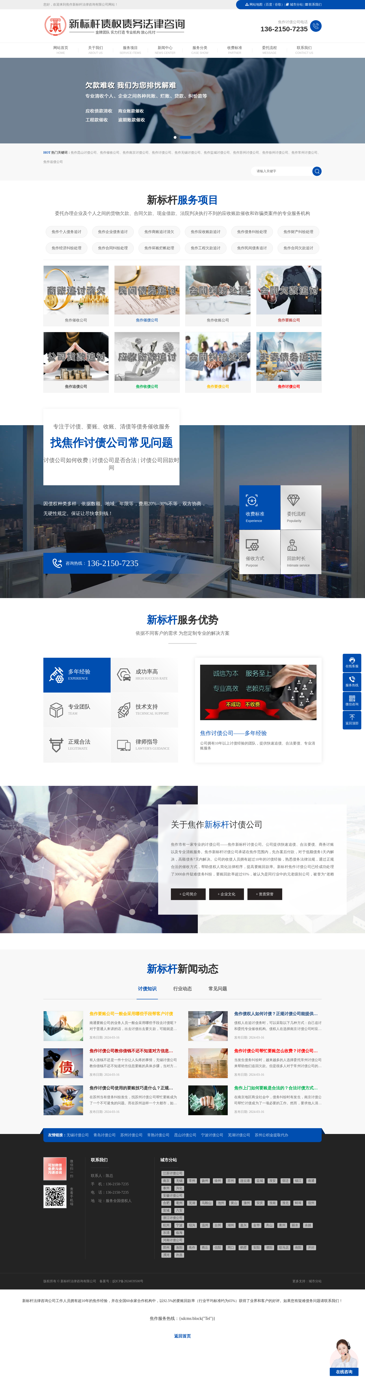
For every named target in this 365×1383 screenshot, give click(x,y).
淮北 (285, 1203)
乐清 (166, 1232)
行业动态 (182, 988)
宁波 (179, 1225)
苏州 (230, 1180)
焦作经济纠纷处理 (66, 248)
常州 (192, 1180)
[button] (175, 137)
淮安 (272, 1180)
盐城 (259, 1180)
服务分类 (199, 50)
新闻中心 (165, 50)
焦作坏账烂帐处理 (159, 248)
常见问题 (217, 988)
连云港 (245, 1180)
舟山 (269, 1225)
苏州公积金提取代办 (271, 1135)
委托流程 (269, 50)
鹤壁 (243, 1247)
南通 (311, 1180)
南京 (166, 1180)
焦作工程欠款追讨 (206, 248)
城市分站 (296, 4)
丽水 (295, 1225)
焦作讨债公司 (161, 152)
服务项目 (130, 50)
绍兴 (192, 1225)
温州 (205, 1225)
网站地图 (256, 4)
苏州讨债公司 (131, 1135)
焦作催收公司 (109, 152)
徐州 (218, 1180)
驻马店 (284, 1247)
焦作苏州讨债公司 (246, 152)
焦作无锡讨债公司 (188, 152)
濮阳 (269, 1247)
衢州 (282, 1225)
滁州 (246, 1203)
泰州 (166, 1188)
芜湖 (192, 1203)
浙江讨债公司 (172, 1218)
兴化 (179, 1188)
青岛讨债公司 (104, 1135)
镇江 (298, 1180)
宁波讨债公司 (212, 1135)
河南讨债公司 (172, 1240)
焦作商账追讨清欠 (159, 232)
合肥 (166, 1203)
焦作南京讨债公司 (136, 152)
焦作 (192, 1247)
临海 (179, 1232)
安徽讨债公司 (172, 1195)
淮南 (272, 1203)
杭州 (166, 1225)
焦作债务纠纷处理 (252, 232)
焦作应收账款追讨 (206, 232)
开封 (311, 1247)
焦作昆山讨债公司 (84, 152)
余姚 (308, 1225)
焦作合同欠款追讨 (298, 248)
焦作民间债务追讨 (252, 248)
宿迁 (285, 1180)
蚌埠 (298, 1203)
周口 (230, 1247)
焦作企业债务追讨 (113, 232)
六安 (179, 1210)
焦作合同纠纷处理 (113, 248)
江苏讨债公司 (172, 1173)
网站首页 (60, 50)
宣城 (166, 1210)
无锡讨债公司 (78, 1135)
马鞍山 (206, 1203)
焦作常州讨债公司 (304, 152)
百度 (269, 4)
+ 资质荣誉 (265, 894)
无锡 (179, 1180)
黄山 (234, 1203)
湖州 (230, 1225)
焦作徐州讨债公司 (275, 152)
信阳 (218, 1247)
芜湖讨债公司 (239, 1135)
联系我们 (315, 4)
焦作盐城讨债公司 (217, 152)
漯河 (166, 1255)
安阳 (256, 1247)
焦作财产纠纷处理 (298, 232)
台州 (218, 1225)
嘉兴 (243, 1225)
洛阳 (179, 1247)
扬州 (205, 1180)
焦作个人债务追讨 (66, 232)
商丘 (205, 1247)
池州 (221, 1203)
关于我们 (95, 50)
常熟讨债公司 (158, 1135)
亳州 (179, 1203)
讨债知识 (147, 988)
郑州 (166, 1247)
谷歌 (278, 4)
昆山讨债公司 (185, 1135)
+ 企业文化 (226, 894)
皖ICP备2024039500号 (128, 1281)
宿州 (311, 1203)
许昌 (179, 1255)
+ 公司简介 (188, 894)
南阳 (298, 1247)
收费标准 (234, 50)
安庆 (259, 1203)
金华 (256, 1225)
